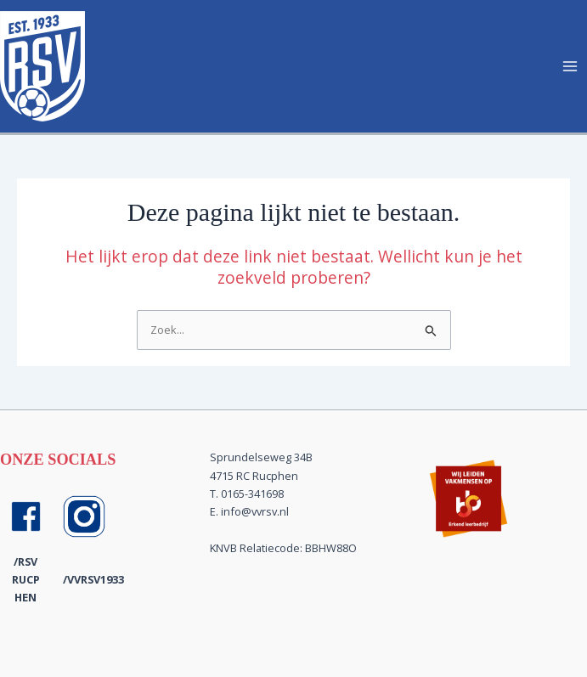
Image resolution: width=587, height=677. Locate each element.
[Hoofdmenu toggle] (570, 65)
